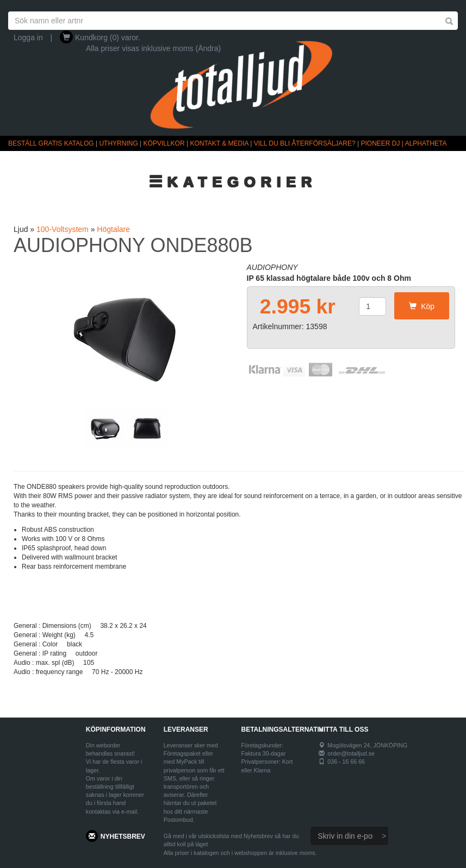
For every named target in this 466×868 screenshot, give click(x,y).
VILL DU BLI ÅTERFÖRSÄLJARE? (305, 143)
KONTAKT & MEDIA (219, 143)
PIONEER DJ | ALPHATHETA (404, 143)
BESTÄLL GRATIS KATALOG (51, 143)
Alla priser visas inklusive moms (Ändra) (153, 48)
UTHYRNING (118, 143)
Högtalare (113, 229)
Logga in (28, 37)
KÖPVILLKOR (164, 143)
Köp (421, 306)
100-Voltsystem (62, 229)
